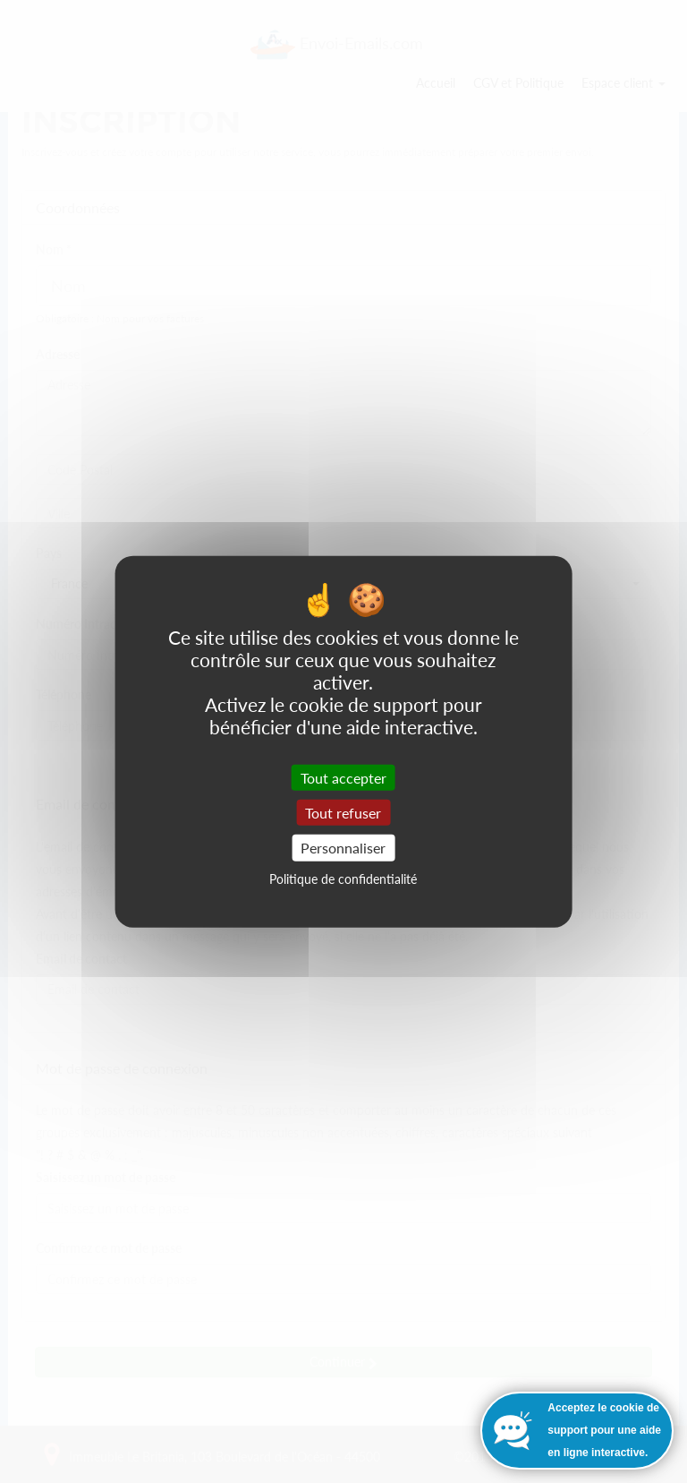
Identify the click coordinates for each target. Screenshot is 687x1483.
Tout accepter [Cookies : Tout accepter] (343, 777)
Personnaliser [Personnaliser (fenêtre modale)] (343, 847)
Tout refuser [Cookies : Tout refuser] (343, 812)
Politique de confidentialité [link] (343, 878)
